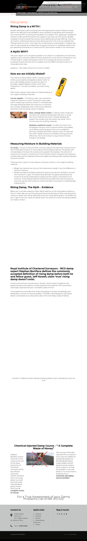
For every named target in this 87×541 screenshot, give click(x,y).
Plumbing (38, 515)
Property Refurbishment (44, 4)
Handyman (38, 513)
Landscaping (62, 4)
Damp (55, 4)
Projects (37, 524)
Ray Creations (73, 533)
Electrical (37, 517)
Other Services (72, 4)
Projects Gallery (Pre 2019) (45, 10)
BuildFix (23, 533)
